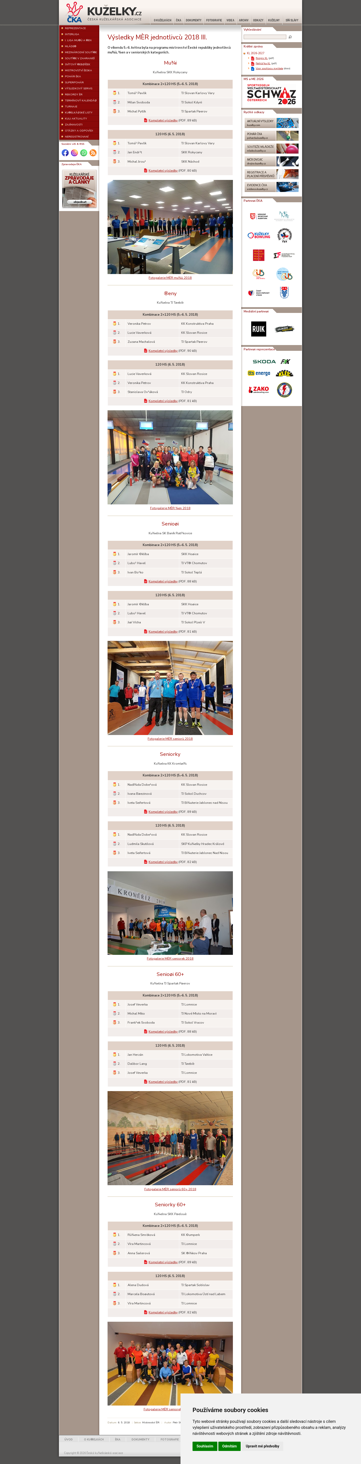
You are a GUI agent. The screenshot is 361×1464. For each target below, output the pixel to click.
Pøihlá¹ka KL (263, 63)
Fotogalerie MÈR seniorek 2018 (170, 958)
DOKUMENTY (140, 1439)
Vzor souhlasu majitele (269, 68)
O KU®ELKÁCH (94, 1439)
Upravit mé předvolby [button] (262, 1446)
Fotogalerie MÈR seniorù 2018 (170, 739)
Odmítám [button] (229, 1446)
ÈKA (117, 1439)
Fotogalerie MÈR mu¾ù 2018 (170, 278)
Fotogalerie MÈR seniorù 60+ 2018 (170, 1189)
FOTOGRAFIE (170, 1439)
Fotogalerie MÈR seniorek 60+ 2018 (170, 1409)
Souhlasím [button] (205, 1446)
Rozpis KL (262, 58)
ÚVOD (68, 1439)
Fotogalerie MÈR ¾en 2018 (170, 508)
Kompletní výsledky (163, 120)
